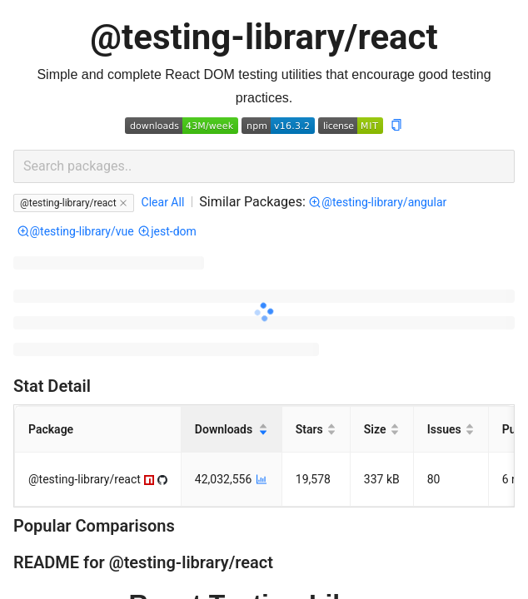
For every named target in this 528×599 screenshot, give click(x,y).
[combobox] (264, 166)
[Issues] (451, 430)
